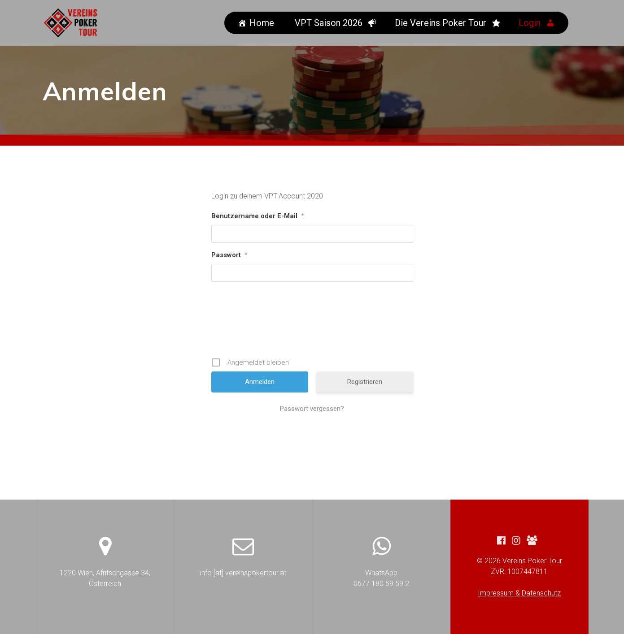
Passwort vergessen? (312, 409)
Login (531, 22)
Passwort (229, 255)
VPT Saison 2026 (330, 22)
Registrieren (364, 382)
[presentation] (313, 319)
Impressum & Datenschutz (519, 593)
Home (263, 22)
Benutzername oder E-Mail (257, 216)
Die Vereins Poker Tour (442, 22)
